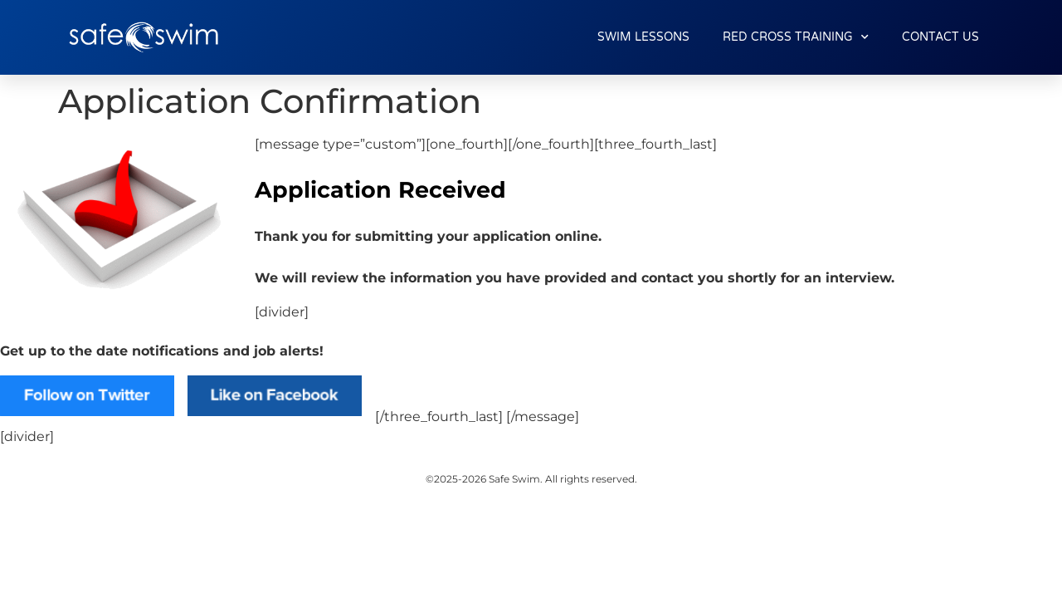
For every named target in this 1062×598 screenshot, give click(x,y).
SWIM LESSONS (643, 37)
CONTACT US (940, 37)
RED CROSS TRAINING (796, 37)
